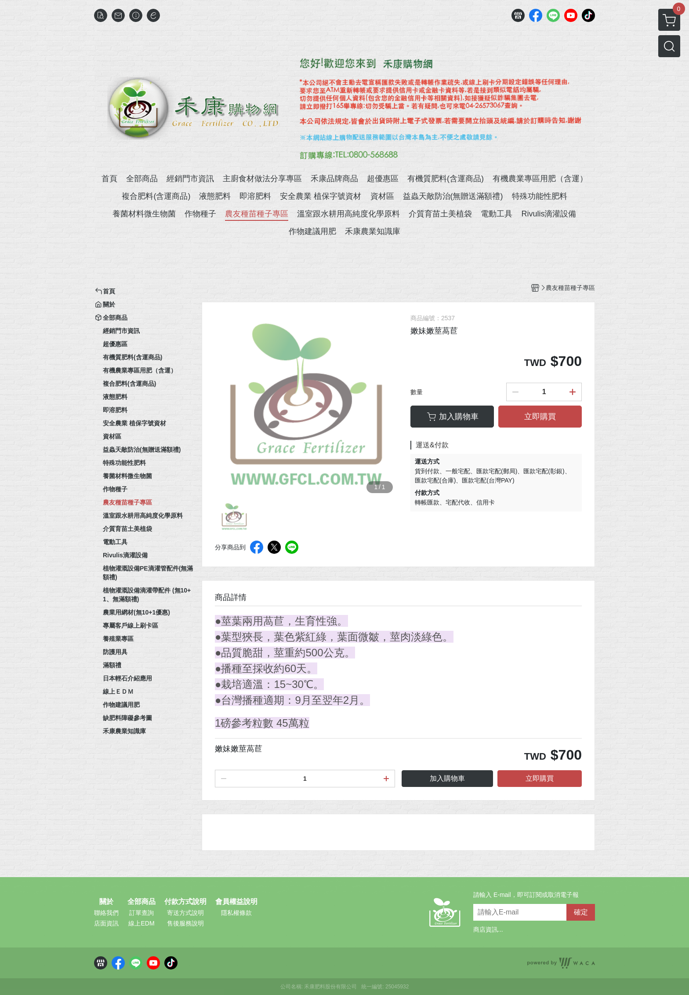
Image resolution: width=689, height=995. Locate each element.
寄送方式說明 (185, 913)
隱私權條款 (236, 913)
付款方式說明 (185, 901)
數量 (416, 391)
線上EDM (141, 923)
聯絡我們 (106, 913)
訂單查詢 (141, 913)
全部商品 (141, 901)
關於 (106, 901)
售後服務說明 (185, 923)
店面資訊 (106, 923)
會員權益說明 (236, 901)
